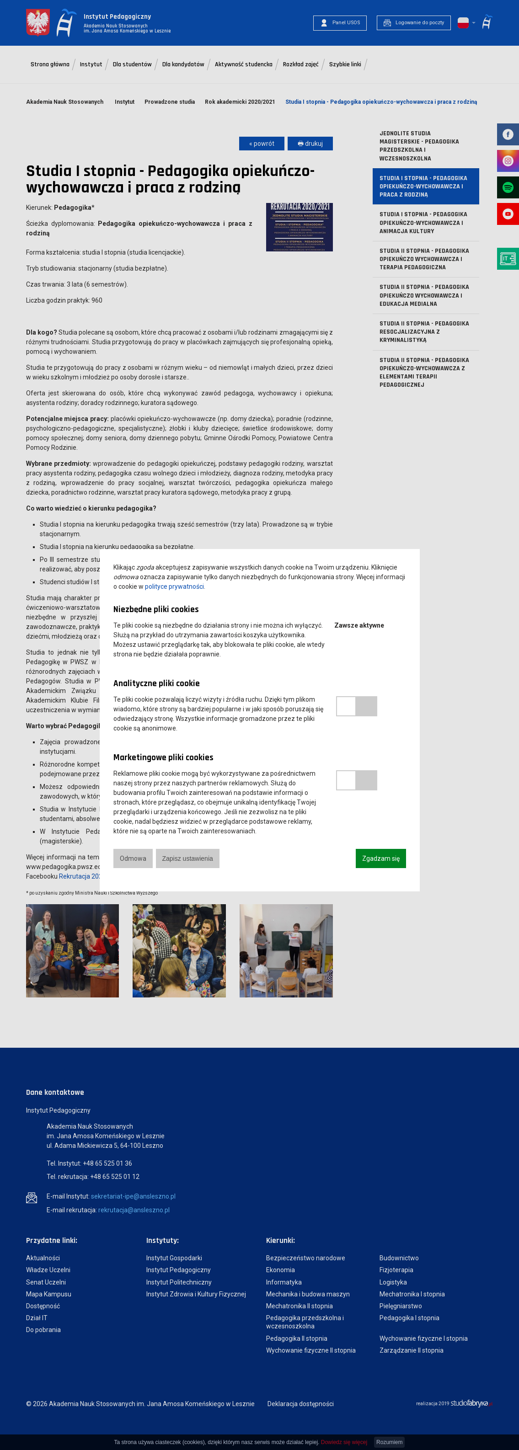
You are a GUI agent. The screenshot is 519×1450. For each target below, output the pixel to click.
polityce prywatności (174, 586)
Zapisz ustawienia (187, 858)
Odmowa (133, 858)
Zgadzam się (381, 858)
